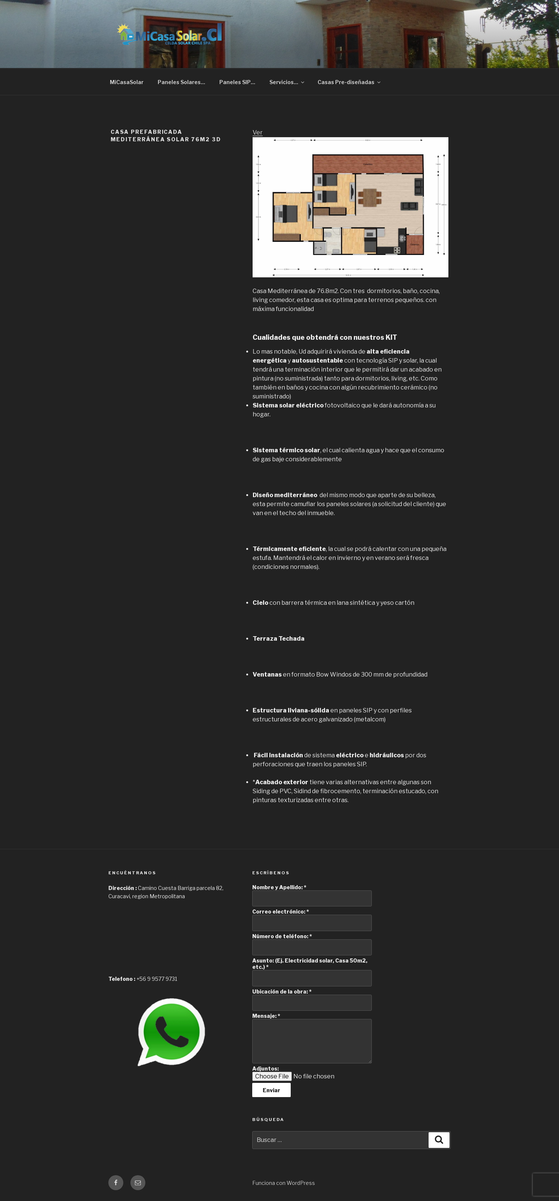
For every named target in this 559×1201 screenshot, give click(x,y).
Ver (258, 132)
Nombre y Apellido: (279, 887)
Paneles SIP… (237, 82)
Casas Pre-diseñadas (350, 82)
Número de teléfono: (282, 936)
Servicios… (287, 82)
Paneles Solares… (181, 82)
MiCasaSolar (126, 82)
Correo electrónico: (280, 911)
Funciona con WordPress (283, 1183)
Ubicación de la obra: (282, 991)
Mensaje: (266, 1016)
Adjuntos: (265, 1068)
